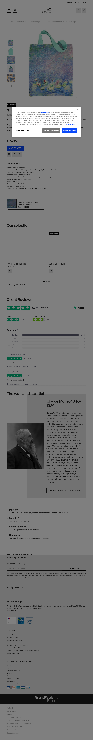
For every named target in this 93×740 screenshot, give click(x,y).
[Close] (77, 109)
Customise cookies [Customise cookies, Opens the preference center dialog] (22, 130)
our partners (45, 112)
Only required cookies (51, 130)
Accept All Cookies (69, 130)
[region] (46, 122)
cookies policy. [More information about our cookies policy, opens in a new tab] (71, 124)
